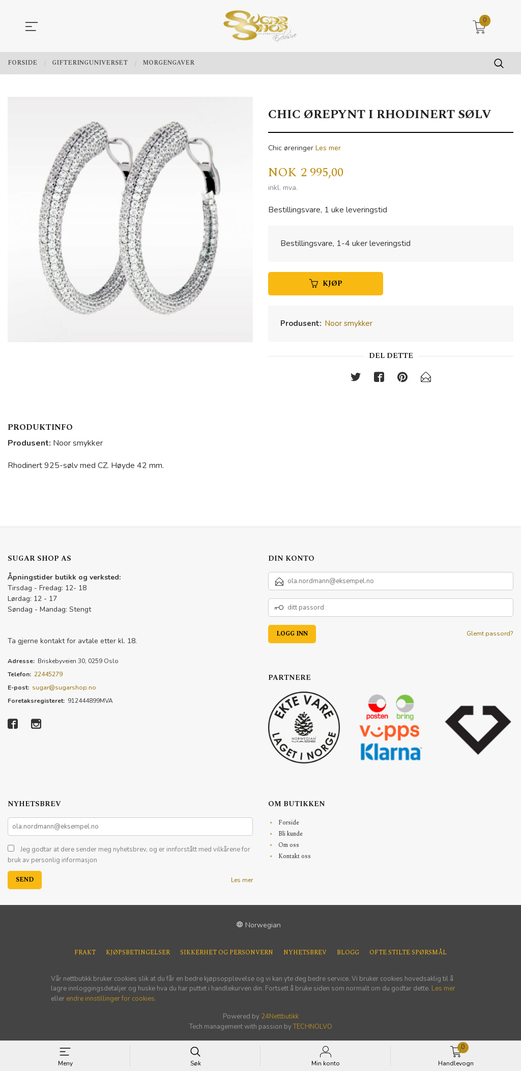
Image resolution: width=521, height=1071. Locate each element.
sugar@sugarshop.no (64, 687)
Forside (288, 823)
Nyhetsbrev (305, 952)
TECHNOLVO (312, 1026)
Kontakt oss (294, 856)
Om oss (288, 845)
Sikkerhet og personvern (226, 952)
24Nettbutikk (280, 1017)
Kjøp (325, 284)
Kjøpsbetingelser (138, 952)
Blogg (348, 952)
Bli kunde (290, 834)
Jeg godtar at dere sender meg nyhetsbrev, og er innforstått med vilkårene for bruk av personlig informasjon (129, 855)
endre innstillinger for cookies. (111, 998)
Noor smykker (348, 324)
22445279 (48, 674)
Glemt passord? (490, 633)
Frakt (85, 952)
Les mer (328, 148)
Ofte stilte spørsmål (408, 952)
